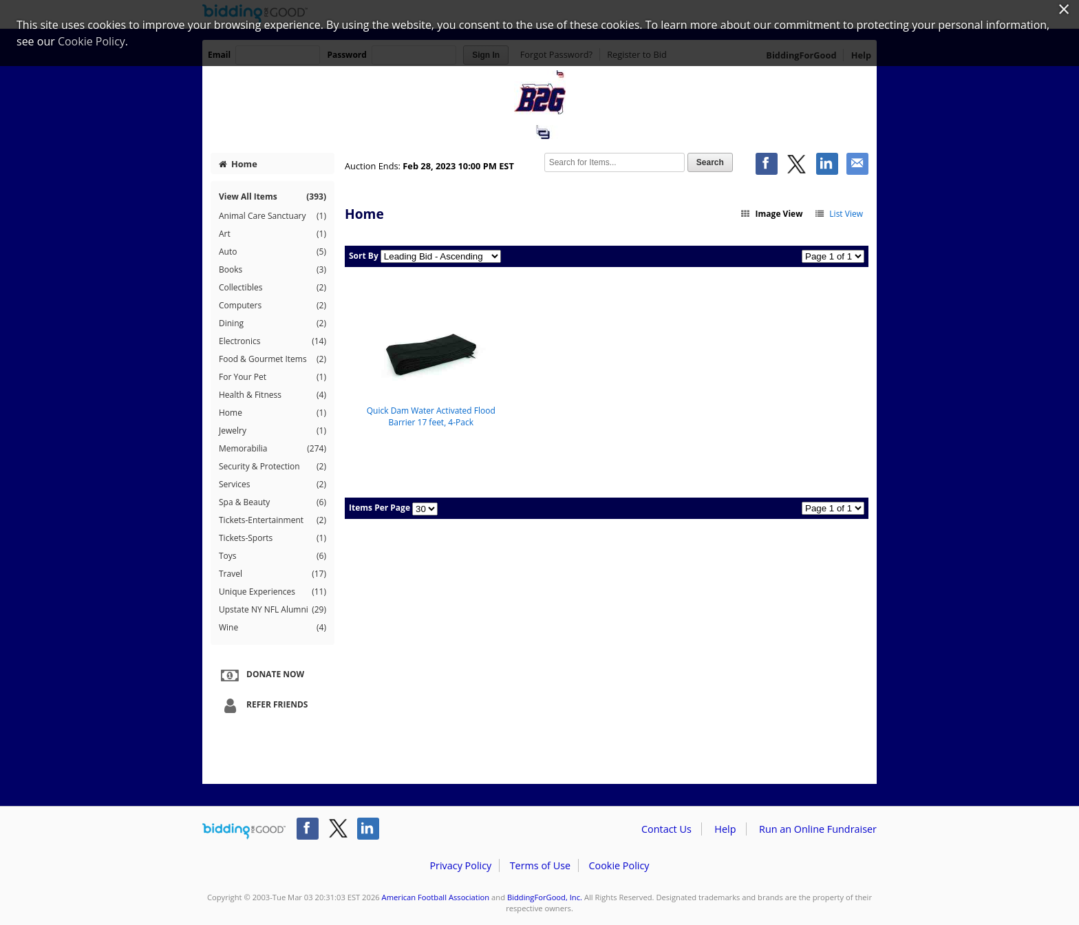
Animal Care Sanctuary (272, 216)
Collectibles (272, 288)
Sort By (363, 256)
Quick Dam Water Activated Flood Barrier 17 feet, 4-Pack (431, 416)
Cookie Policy (618, 865)
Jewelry (272, 431)
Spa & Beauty (272, 502)
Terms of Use (540, 865)
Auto (272, 252)
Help (725, 829)
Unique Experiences (272, 592)
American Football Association (436, 897)
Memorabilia (272, 449)
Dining (272, 323)
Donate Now (260, 675)
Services (272, 484)
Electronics (272, 341)
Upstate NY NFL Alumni (272, 610)
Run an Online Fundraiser (818, 829)
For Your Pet (272, 377)
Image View (771, 214)
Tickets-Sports (272, 538)
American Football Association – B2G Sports (539, 104)
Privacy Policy (460, 865)
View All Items (272, 196)
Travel (272, 574)
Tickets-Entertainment (272, 520)
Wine (272, 628)
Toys (272, 556)
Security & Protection (272, 467)
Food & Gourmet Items (272, 359)
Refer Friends (262, 705)
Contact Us (666, 829)
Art (272, 234)
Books (272, 270)
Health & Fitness (272, 395)
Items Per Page (379, 507)
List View (838, 214)
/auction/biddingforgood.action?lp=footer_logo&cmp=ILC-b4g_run (244, 831)
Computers (272, 305)
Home (238, 164)
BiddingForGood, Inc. (544, 897)
